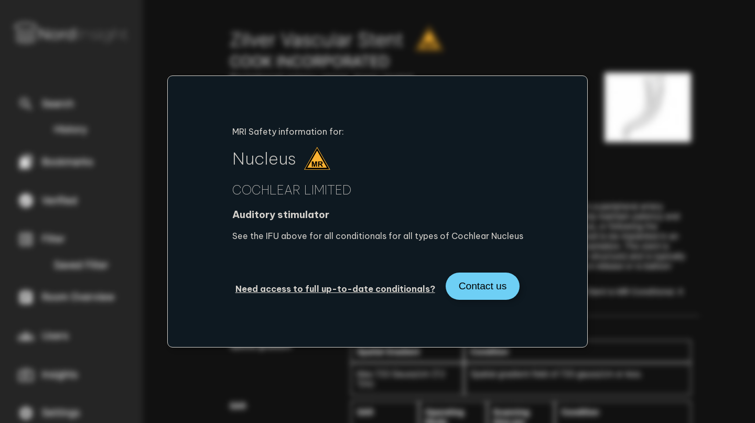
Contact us (483, 285)
